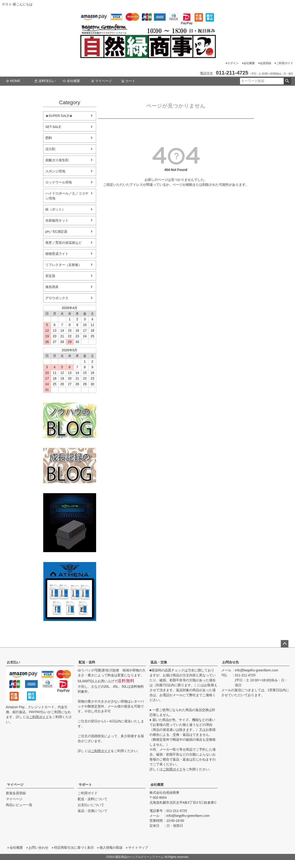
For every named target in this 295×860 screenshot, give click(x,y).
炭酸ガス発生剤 (56, 160)
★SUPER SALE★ (59, 116)
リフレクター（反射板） (63, 265)
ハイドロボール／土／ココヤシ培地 (66, 195)
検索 (287, 81)
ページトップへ (284, 644)
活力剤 (50, 149)
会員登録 (265, 63)
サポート (85, 784)
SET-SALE (53, 127)
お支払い (13, 662)
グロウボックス (56, 298)
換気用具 (52, 287)
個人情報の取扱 (111, 847)
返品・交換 (158, 662)
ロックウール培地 (58, 182)
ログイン (233, 63)
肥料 (48, 138)
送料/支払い (45, 81)
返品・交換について (92, 811)
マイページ (101, 81)
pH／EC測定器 (56, 231)
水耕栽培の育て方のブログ (69, 465)
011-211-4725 (245, 675)
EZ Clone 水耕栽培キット (69, 522)
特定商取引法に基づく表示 (74, 847)
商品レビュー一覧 (19, 805)
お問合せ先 (230, 662)
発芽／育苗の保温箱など (63, 242)
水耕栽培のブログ (69, 420)
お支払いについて (91, 805)
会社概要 (249, 63)
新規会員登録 (16, 793)
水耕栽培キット (56, 220)
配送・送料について (92, 799)
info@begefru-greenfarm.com (256, 670)
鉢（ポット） (55, 209)
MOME (13, 81)
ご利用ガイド (284, 63)
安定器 (50, 276)
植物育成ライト (56, 254)
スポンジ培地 (55, 171)
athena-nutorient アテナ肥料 (69, 591)
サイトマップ (138, 847)
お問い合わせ (38, 847)
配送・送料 (87, 662)
